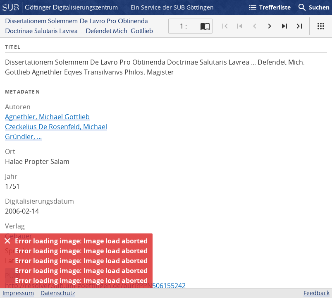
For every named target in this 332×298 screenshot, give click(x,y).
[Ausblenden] (7, 240)
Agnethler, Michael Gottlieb (47, 116)
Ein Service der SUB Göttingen (172, 7)
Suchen (313, 7)
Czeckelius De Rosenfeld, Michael (56, 126)
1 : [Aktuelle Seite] (183, 26)
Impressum (18, 293)
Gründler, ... (23, 136)
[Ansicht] (321, 26)
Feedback (316, 293)
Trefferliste (269, 7)
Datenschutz (58, 293)
